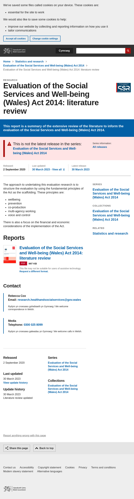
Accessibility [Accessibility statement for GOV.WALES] (27, 467)
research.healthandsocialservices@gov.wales (49, 299)
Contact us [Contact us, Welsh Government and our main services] (9, 467)
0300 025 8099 (33, 324)
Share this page (18, 448)
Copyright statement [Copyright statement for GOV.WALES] (49, 467)
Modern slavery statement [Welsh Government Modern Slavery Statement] (18, 471)
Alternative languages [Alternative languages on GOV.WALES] (49, 471)
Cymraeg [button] (64, 50)
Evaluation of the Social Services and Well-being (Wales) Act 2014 (43, 65)
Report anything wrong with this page (24, 435)
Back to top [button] (46, 448)
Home (6, 61)
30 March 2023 (80, 169)
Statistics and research (29, 61)
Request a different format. (33, 271)
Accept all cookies (16, 38)
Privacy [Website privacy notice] (83, 467)
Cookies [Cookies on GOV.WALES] (70, 467)
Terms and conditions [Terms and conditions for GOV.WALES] (103, 467)
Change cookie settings (45, 38)
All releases (100, 147)
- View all (48, 169)
